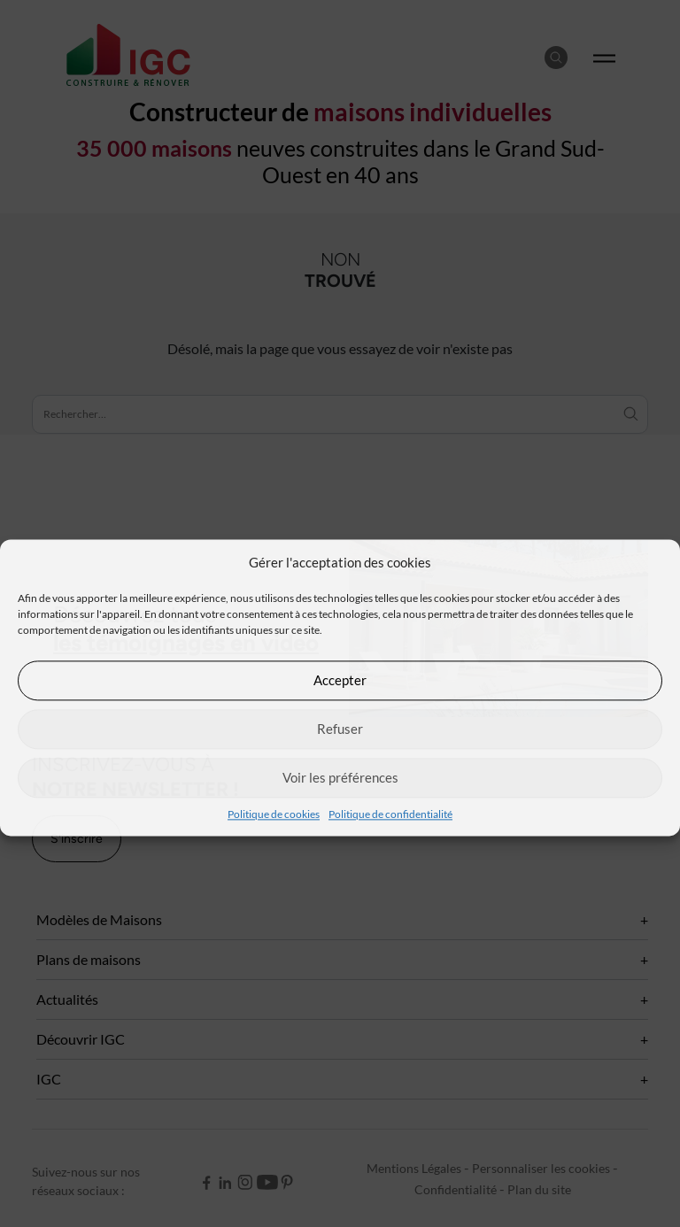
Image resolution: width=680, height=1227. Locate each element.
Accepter (340, 680)
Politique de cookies (274, 814)
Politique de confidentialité (390, 814)
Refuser (340, 729)
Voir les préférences (340, 777)
